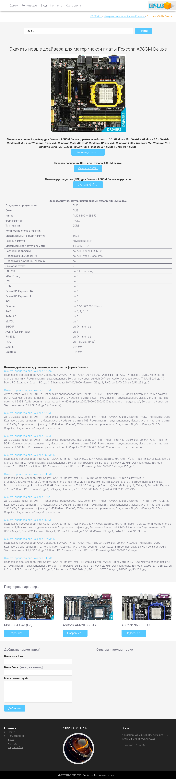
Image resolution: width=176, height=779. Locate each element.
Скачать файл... (88, 184)
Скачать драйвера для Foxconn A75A (27, 496)
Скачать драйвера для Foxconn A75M (27, 412)
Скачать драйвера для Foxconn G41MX (28, 557)
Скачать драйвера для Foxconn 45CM (27, 519)
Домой (14, 5)
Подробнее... (16, 632)
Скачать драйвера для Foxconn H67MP (28, 435)
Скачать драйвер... (88, 152)
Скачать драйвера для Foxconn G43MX (28, 473)
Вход (44, 5)
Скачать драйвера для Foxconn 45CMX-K (29, 454)
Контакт (13, 742)
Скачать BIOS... (88, 168)
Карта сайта (73, 5)
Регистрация (30, 5)
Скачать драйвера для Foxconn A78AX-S (29, 370)
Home (11, 731)
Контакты (56, 5)
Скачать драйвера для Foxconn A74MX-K (29, 538)
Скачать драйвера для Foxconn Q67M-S (28, 389)
